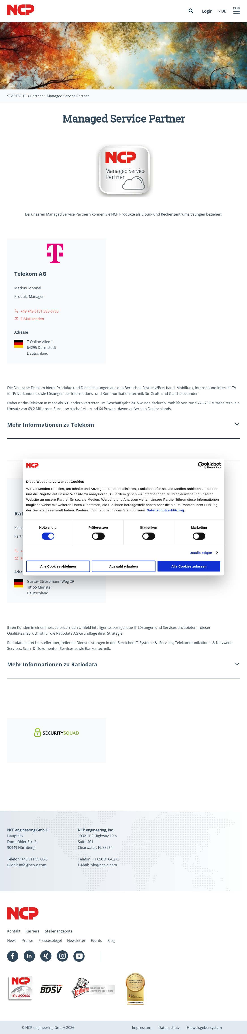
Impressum (141, 1027)
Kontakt (13, 931)
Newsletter (76, 940)
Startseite (17, 95)
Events (96, 940)
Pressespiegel (50, 940)
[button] (236, 13)
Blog (111, 940)
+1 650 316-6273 (105, 859)
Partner (36, 95)
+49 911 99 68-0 (34, 859)
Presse (27, 940)
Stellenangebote (58, 931)
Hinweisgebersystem (204, 1027)
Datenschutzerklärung (165, 510)
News (11, 940)
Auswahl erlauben (123, 566)
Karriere (33, 931)
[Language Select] (224, 11)
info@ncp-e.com (32, 864)
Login (207, 11)
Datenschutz (169, 1027)
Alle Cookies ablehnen (58, 566)
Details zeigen (201, 553)
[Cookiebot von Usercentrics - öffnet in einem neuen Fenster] (201, 465)
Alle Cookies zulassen (189, 566)
